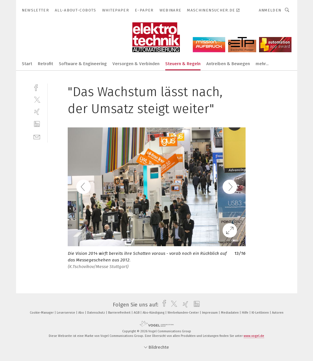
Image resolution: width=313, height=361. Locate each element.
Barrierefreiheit (119, 313)
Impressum (210, 313)
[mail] (36, 136)
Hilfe (245, 313)
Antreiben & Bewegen (228, 63)
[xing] (36, 111)
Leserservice (66, 313)
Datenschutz (96, 313)
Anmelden (270, 10)
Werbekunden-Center (184, 313)
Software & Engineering (83, 63)
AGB (137, 313)
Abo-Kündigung (154, 313)
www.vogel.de (254, 336)
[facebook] (36, 87)
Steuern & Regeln (183, 63)
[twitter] (36, 99)
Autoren (277, 313)
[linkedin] (36, 124)
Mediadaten (230, 313)
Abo (81, 313)
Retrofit (45, 63)
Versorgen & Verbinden (136, 63)
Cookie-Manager (42, 313)
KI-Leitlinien (261, 313)
